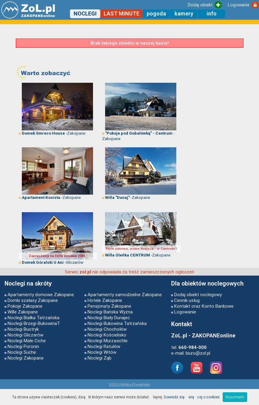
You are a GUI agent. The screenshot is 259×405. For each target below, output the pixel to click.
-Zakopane (52, 133)
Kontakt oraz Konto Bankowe (204, 306)
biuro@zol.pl (198, 353)
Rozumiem (235, 397)
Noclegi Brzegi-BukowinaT (34, 323)
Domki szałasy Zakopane (33, 300)
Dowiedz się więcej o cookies (192, 397)
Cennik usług (187, 300)
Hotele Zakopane (105, 300)
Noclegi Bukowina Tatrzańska (117, 323)
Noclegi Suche (22, 352)
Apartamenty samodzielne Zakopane (125, 294)
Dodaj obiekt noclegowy (198, 294)
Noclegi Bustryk (23, 329)
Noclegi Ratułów (104, 346)
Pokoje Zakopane (25, 306)
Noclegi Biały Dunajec (109, 317)
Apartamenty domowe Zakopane (41, 294)
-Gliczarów (51, 262)
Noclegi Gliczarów (25, 335)
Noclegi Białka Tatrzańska (33, 317)
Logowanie (185, 312)
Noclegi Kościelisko (107, 335)
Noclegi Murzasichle (108, 340)
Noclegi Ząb (99, 358)
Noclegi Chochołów (107, 329)
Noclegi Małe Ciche (27, 340)
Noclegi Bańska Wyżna (110, 312)
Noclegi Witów (102, 352)
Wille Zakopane (23, 312)
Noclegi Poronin (23, 346)
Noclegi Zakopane (26, 358)
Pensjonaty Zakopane (109, 306)
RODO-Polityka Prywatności (129, 384)
